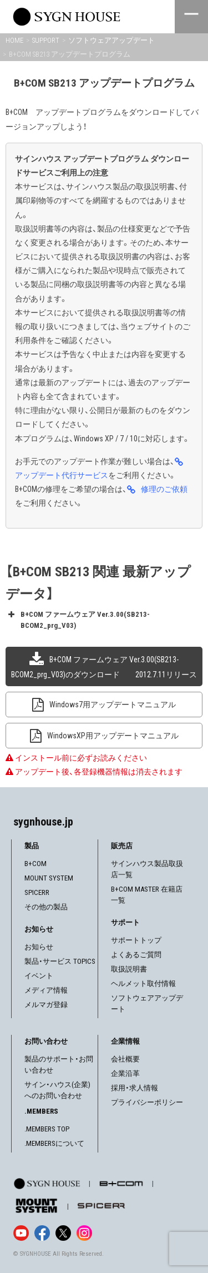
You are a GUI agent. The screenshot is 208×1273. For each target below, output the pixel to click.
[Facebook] (42, 1233)
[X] (63, 1233)
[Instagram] (84, 1233)
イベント (38, 976)
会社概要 (125, 1059)
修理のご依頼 (164, 489)
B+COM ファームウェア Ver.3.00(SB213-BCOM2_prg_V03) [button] (78, 619)
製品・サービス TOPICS (59, 961)
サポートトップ (136, 940)
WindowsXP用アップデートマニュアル (113, 735)
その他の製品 (46, 907)
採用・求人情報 (134, 1088)
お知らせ (38, 947)
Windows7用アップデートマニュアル (112, 704)
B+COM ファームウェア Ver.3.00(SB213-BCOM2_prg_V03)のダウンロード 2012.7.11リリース (104, 666)
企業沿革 (125, 1073)
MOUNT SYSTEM (48, 878)
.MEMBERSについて (54, 1143)
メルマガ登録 (46, 1004)
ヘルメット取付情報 (143, 983)
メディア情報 (46, 990)
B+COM (35, 863)
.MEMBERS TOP (46, 1129)
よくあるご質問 (136, 954)
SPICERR (36, 892)
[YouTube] (21, 1233)
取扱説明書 (129, 969)
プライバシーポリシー (147, 1102)
